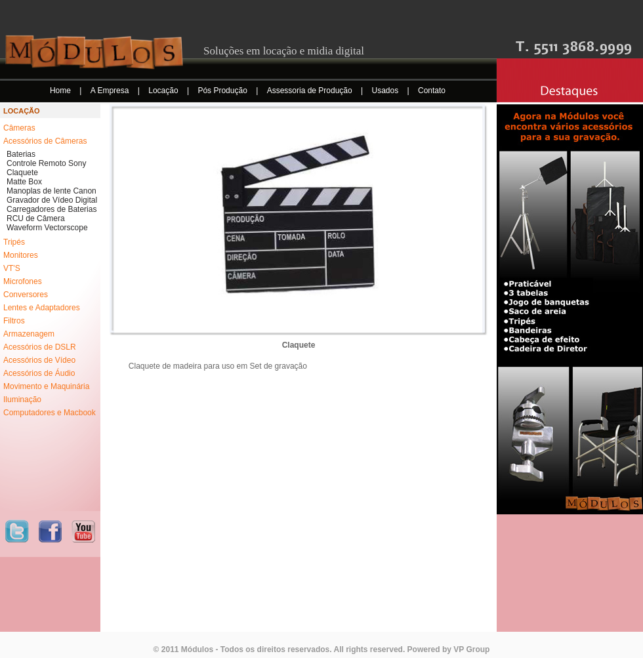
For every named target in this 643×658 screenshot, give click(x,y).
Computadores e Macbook (49, 412)
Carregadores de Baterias (51, 209)
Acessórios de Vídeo (39, 360)
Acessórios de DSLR (39, 347)
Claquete (22, 172)
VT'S (11, 268)
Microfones (22, 281)
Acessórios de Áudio (39, 373)
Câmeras (19, 128)
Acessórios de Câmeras (45, 141)
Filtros (14, 320)
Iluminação (22, 399)
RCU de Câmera (36, 218)
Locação (164, 90)
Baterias (21, 154)
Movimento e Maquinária (46, 386)
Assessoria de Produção (310, 90)
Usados (386, 90)
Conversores (25, 294)
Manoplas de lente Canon (51, 190)
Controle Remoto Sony (46, 163)
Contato (432, 90)
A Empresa (111, 90)
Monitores (20, 255)
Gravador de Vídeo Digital (52, 200)
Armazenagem (28, 334)
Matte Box (24, 181)
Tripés (14, 242)
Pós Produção (223, 90)
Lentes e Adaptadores (41, 307)
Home (61, 90)
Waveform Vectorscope (47, 227)
